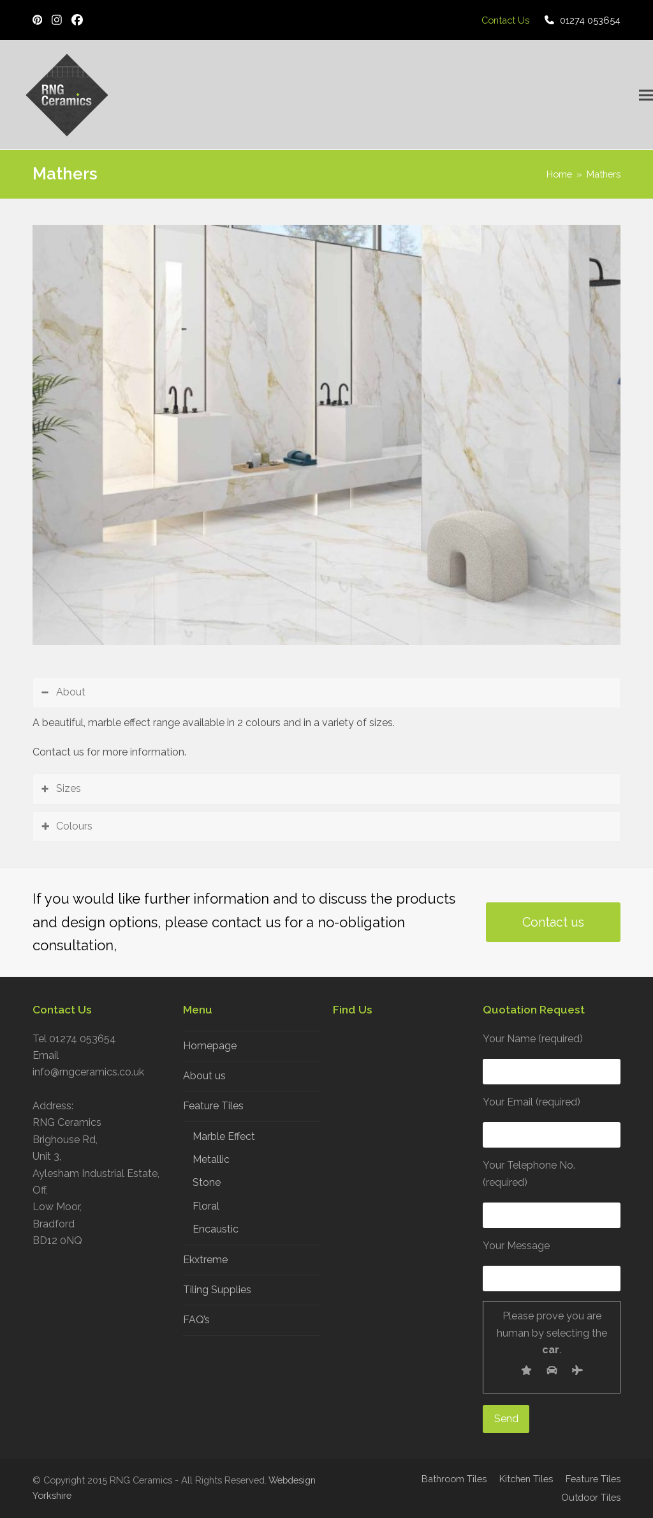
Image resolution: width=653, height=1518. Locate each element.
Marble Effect (224, 1136)
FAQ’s (196, 1320)
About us (204, 1076)
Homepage (210, 1046)
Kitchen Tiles (526, 1478)
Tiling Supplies (217, 1290)
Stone (207, 1182)
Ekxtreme (205, 1260)
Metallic (211, 1159)
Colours (74, 826)
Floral (206, 1206)
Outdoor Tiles (590, 1497)
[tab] (326, 692)
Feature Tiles (213, 1106)
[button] (646, 95)
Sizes (68, 788)
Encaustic (215, 1229)
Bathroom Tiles (454, 1478)
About (70, 692)
